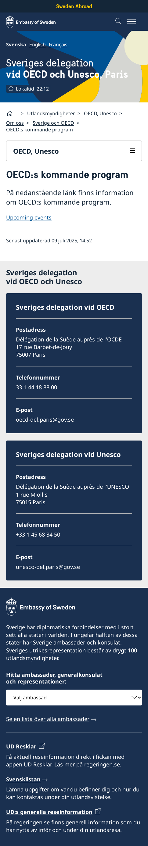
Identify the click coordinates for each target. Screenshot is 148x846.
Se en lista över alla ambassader (47, 719)
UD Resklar (21, 746)
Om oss (15, 123)
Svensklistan (23, 779)
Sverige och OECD (53, 123)
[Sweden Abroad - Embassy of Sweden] (36, 21)
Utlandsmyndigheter (51, 113)
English (37, 44)
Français (58, 44)
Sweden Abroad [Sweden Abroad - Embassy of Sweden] (74, 6)
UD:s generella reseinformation (49, 812)
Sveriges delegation (67, 69)
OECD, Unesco (100, 113)
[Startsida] (12, 113)
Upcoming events (29, 217)
